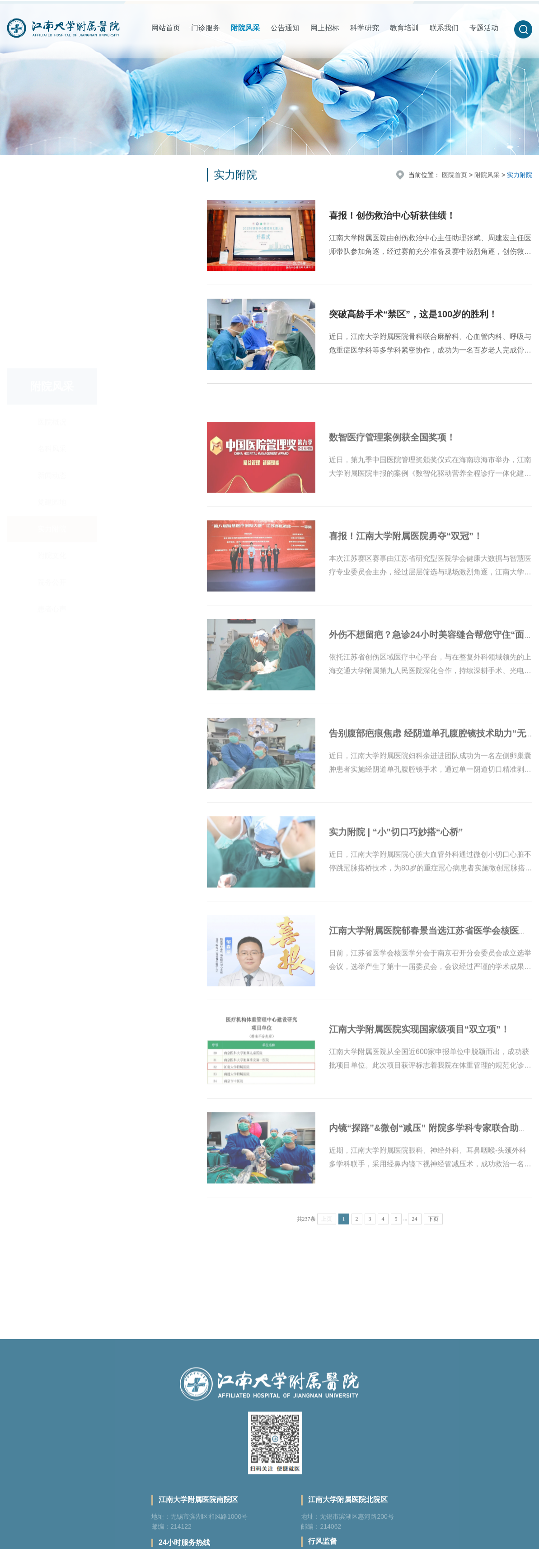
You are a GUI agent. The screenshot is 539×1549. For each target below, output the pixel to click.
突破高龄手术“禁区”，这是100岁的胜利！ (413, 318)
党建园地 (51, 265)
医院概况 (51, 185)
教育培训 (404, 28)
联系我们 (444, 28)
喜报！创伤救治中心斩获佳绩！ (392, 219)
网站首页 (165, 28)
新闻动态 (51, 239)
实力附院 (51, 292)
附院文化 (51, 319)
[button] (523, 29)
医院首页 (454, 176)
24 (414, 1235)
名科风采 (51, 212)
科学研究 (364, 28)
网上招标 (324, 28)
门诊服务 (205, 28)
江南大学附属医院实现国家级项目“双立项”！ (419, 1058)
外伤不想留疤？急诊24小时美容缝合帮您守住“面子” (433, 663)
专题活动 (483, 28)
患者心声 (51, 372)
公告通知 (285, 28)
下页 (433, 1235)
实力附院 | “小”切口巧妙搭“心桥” (396, 860)
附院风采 (245, 28)
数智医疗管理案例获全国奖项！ (392, 466)
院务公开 (51, 345)
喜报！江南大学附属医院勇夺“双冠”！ (406, 564)
